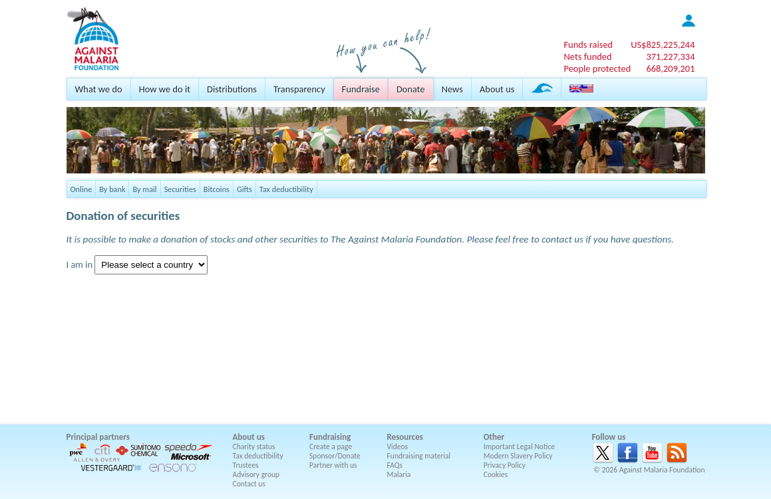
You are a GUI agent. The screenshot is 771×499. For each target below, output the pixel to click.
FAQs (395, 465)
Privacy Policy (505, 465)
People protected (597, 68)
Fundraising (330, 437)
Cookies (496, 474)
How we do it (164, 89)
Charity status (254, 446)
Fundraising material (419, 455)
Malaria (399, 474)
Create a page (330, 446)
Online (81, 189)
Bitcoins (217, 189)
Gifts (244, 189)
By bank (112, 189)
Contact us (249, 483)
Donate (410, 89)
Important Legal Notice (519, 446)
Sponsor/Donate (335, 455)
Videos (397, 446)
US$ (662, 44)
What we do (98, 89)
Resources (405, 437)
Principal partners (98, 437)
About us (497, 89)
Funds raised (588, 44)
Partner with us (333, 465)
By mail (144, 189)
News (452, 89)
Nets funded (587, 56)
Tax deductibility (286, 189)
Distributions (232, 89)
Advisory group (256, 474)
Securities (180, 189)
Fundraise (361, 89)
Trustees (246, 465)
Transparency (299, 89)
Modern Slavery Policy (518, 455)
